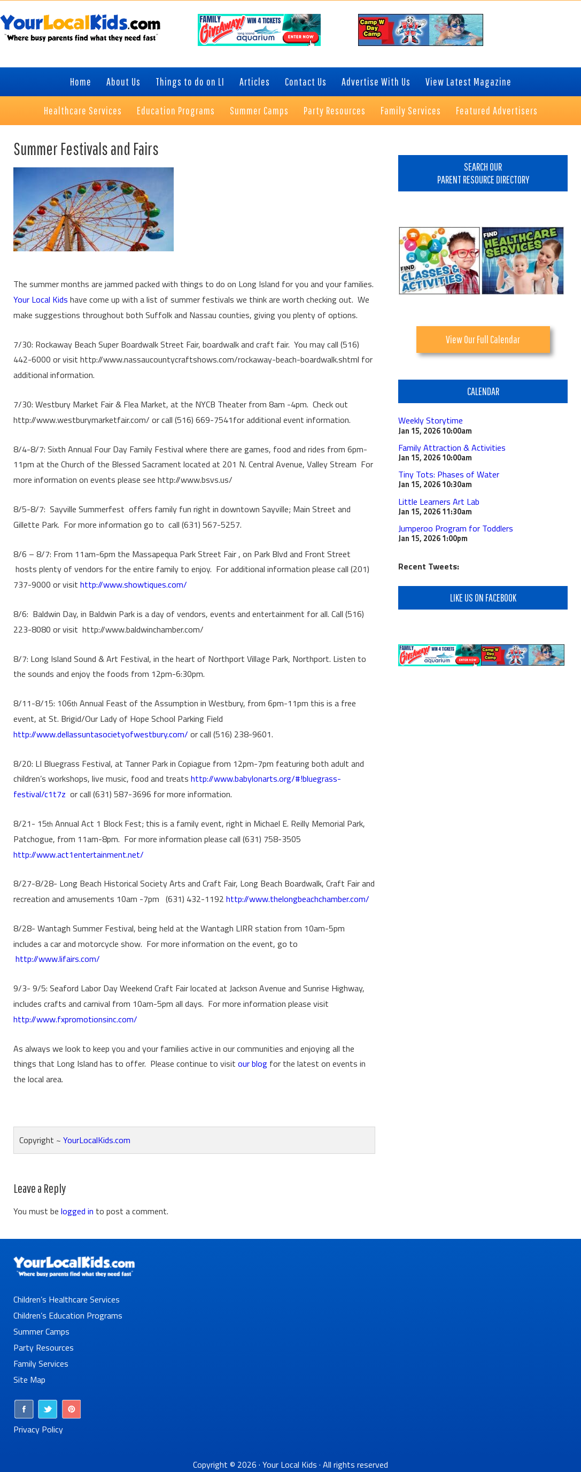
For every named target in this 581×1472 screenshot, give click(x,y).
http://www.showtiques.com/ (133, 584)
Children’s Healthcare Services (66, 1299)
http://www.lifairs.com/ (58, 958)
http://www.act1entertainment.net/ (78, 854)
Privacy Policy (38, 1429)
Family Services (40, 1363)
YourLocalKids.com (96, 1140)
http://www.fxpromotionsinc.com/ (75, 1019)
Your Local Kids (40, 299)
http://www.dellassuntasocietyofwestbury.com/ (100, 734)
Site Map (29, 1379)
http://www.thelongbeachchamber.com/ (297, 898)
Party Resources (43, 1347)
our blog (252, 1063)
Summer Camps (41, 1331)
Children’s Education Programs (67, 1315)
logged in (77, 1211)
